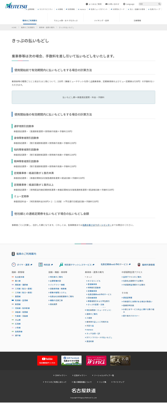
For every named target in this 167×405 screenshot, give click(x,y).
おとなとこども (94, 280)
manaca (90, 334)
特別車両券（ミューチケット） (99, 315)
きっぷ (89, 277)
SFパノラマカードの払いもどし (99, 342)
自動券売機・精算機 (58, 288)
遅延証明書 (127, 297)
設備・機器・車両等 (57, 272)
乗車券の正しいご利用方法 (97, 327)
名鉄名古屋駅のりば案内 (133, 280)
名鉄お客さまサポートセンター (97, 225)
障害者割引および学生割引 (99, 301)
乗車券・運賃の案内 (46, 27)
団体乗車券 (92, 297)
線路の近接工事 (56, 300)
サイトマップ (118, 387)
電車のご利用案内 (28, 27)
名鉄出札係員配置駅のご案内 (62, 296)
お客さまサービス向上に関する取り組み (138, 310)
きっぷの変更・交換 (96, 304)
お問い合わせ (113, 4)
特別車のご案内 (56, 277)
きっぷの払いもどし (96, 311)
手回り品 (90, 330)
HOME (14, 27)
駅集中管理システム (58, 292)
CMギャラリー (61, 380)
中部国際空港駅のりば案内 (134, 284)
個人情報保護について (83, 387)
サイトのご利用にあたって (56, 387)
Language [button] (130, 4)
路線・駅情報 (18, 272)
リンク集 (102, 387)
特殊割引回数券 (94, 287)
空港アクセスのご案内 (132, 277)
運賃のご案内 (92, 319)
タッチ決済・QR (93, 338)
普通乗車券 (92, 284)
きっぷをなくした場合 (97, 308)
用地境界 (53, 304)
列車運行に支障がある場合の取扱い (137, 301)
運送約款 (90, 346)
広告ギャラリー (80, 380)
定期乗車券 (92, 291)
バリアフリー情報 (57, 284)
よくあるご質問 (95, 4)
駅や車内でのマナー (131, 315)
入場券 (89, 323)
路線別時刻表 (128, 305)
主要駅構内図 (55, 280)
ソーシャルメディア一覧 (104, 380)
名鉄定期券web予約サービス (99, 294)
